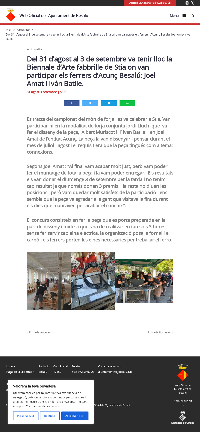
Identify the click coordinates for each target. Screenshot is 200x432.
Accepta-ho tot (74, 416)
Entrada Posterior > (160, 332)
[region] (51, 402)
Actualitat (23, 30)
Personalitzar (25, 416)
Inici (8, 30)
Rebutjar (49, 416)
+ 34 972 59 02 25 (83, 372)
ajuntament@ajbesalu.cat (115, 372)
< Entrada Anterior (39, 332)
